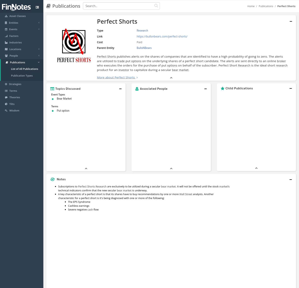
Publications (266, 6)
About (123, 284)
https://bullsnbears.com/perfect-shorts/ (162, 36)
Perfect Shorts (106, 56)
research (282, 65)
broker (281, 61)
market (223, 133)
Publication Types (22, 75)
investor (123, 70)
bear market (180, 70)
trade (121, 61)
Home (251, 6)
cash (90, 156)
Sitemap (136, 284)
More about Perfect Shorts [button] (116, 77)
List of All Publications (24, 69)
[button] (86, 88)
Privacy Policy (152, 284)
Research (244, 65)
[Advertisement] (264, 189)
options (136, 61)
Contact (179, 284)
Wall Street (185, 141)
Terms (167, 284)
